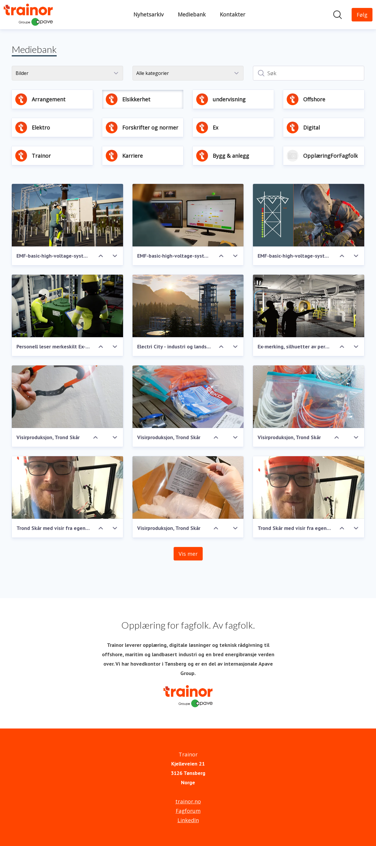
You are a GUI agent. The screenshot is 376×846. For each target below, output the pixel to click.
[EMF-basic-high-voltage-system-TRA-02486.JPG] (188, 215)
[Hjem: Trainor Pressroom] (28, 15)
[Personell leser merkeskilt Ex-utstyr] (67, 306)
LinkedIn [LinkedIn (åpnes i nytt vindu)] (188, 820)
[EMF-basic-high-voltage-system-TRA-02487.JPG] (67, 215)
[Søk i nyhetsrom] (337, 14)
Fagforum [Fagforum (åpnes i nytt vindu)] (188, 810)
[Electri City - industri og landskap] (188, 306)
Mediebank (192, 14)
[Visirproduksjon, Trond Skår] (67, 396)
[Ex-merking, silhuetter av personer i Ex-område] (308, 306)
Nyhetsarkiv (148, 14)
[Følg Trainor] (362, 14)
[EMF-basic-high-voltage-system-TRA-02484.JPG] (308, 215)
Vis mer (188, 553)
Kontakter (232, 14)
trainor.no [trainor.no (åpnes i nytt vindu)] (188, 801)
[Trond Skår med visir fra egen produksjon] (67, 487)
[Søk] (308, 73)
